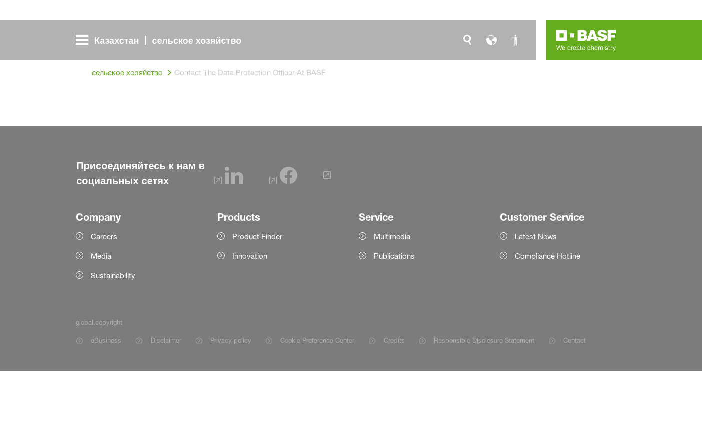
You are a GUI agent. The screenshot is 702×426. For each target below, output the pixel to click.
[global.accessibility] (515, 40)
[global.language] (491, 40)
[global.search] (467, 40)
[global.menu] (162, 40)
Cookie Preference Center (317, 395)
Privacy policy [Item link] (230, 395)
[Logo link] (586, 40)
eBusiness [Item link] (106, 395)
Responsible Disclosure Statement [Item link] (484, 395)
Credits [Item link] (394, 395)
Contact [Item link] (574, 395)
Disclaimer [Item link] (166, 395)
